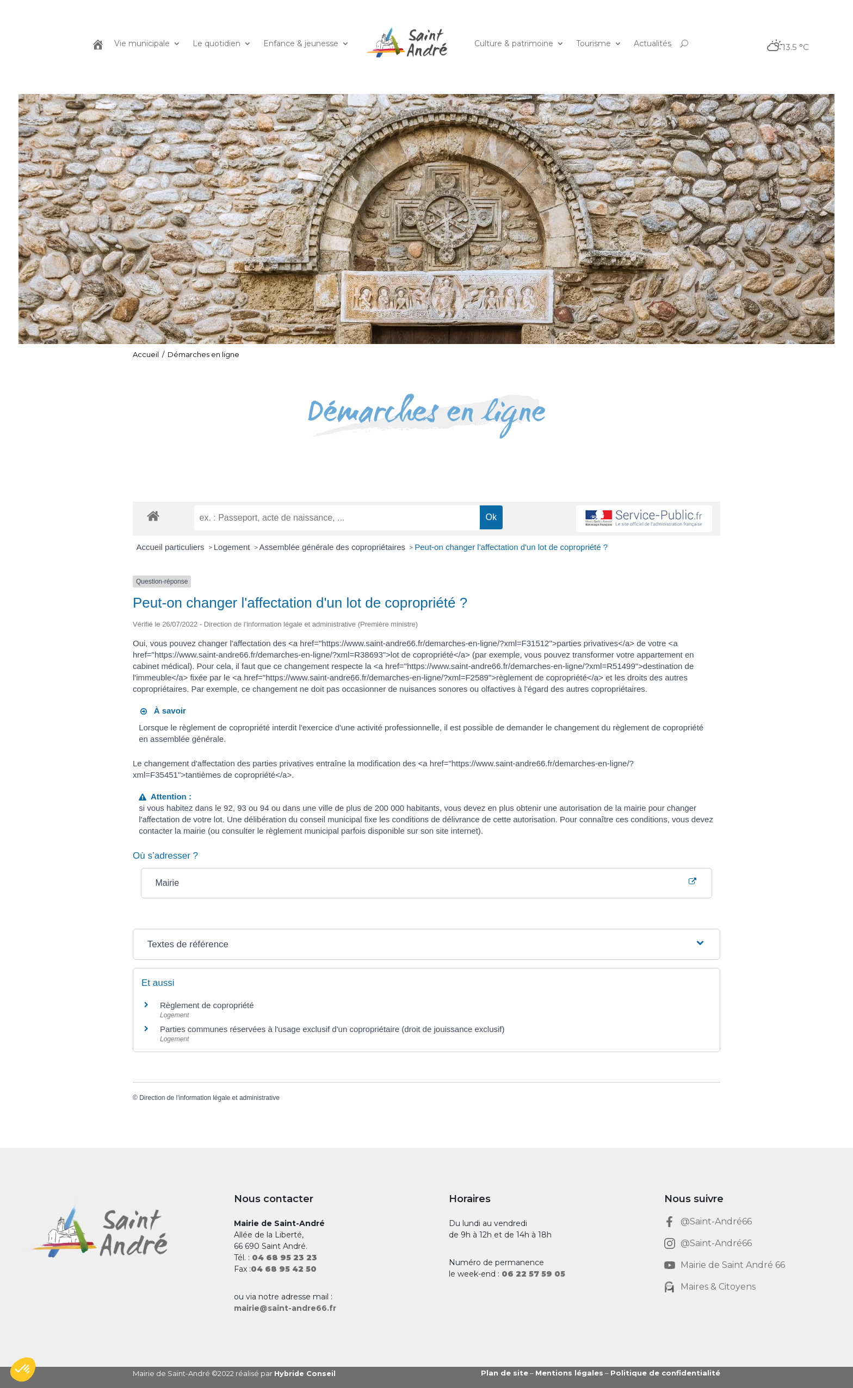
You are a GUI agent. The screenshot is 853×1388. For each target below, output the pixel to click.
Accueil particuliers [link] (172, 547)
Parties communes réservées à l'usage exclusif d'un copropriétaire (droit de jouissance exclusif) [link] (332, 1029)
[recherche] (337, 517)
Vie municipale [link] (142, 43)
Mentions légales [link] (569, 1372)
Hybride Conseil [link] (305, 1373)
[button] (23, 1369)
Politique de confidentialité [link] (665, 1372)
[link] (96, 43)
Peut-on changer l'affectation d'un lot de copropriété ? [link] (511, 547)
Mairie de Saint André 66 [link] (733, 1265)
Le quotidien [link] (216, 43)
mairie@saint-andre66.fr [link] (285, 1308)
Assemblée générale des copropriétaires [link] (333, 547)
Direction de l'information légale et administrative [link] (209, 1098)
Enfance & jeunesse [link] (300, 43)
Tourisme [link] (593, 43)
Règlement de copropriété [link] (207, 1005)
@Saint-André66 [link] (716, 1221)
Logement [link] (233, 547)
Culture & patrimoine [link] (513, 43)
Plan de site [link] (504, 1372)
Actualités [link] (652, 43)
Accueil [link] (146, 354)
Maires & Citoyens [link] (718, 1286)
